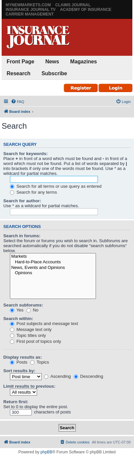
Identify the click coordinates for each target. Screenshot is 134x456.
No (32, 310)
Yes (16, 310)
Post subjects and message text (44, 323)
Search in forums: (21, 235)
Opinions (53, 273)
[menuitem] (17, 102)
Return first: (15, 401)
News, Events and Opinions (53, 268)
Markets (53, 256)
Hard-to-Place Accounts (53, 262)
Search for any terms (33, 192)
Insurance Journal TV (31, 9)
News (52, 61)
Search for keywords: (25, 153)
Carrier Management (30, 14)
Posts (18, 362)
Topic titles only (28, 335)
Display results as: (22, 357)
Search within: (18, 318)
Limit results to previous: (29, 386)
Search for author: (22, 200)
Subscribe (54, 73)
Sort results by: (19, 370)
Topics (39, 362)
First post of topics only (35, 341)
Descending (88, 376)
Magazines (83, 61)
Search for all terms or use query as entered (56, 186)
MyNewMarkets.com (28, 5)
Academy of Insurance (85, 9)
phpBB (46, 452)
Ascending (57, 376)
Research (18, 73)
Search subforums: (23, 305)
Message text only (31, 329)
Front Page (20, 61)
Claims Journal (73, 5)
